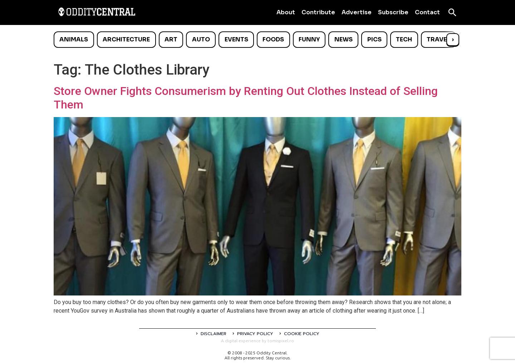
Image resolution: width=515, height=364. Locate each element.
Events (236, 39)
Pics (374, 39)
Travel (438, 39)
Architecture (126, 39)
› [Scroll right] (453, 39)
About (285, 12)
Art (171, 39)
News (343, 39)
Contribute (318, 12)
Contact (427, 12)
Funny (309, 39)
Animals (73, 39)
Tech (404, 39)
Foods (273, 39)
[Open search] (452, 12)
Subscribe (393, 12)
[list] (257, 39)
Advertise (357, 12)
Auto (201, 39)
